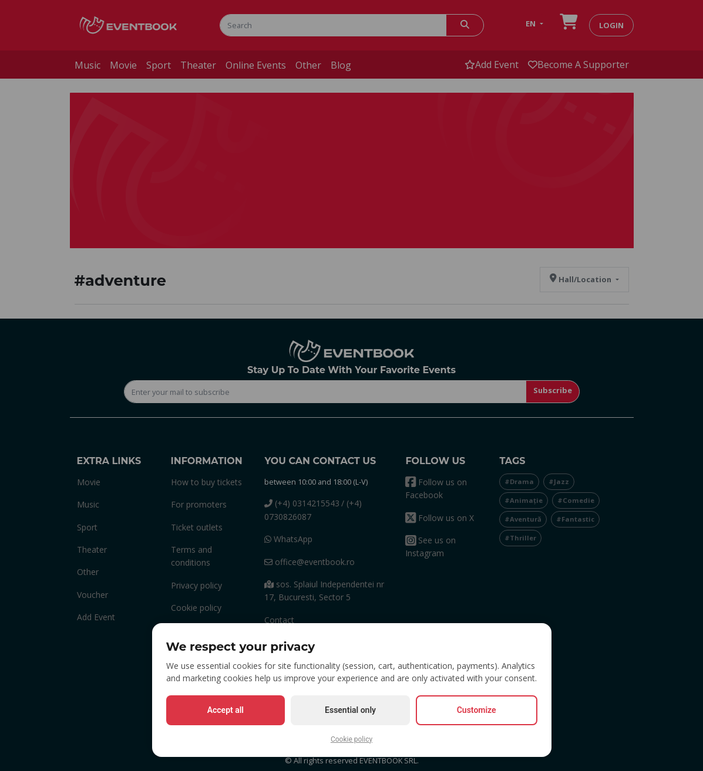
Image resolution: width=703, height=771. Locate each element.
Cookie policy (351, 739)
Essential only (350, 710)
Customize (476, 710)
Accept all (225, 710)
